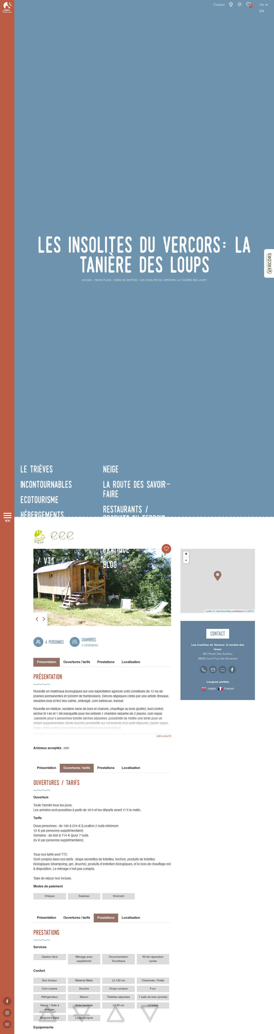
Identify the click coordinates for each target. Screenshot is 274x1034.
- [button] (186, 560)
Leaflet (208, 611)
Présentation (46, 768)
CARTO (250, 611)
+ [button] (186, 554)
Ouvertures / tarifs (76, 662)
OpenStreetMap (223, 611)
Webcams (217, 8)
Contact (205, 9)
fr (248, 9)
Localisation (131, 662)
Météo (225, 8)
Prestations (106, 662)
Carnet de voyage (234, 8)
